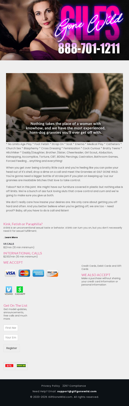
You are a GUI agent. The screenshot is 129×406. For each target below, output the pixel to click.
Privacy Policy (50, 386)
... (10, 237)
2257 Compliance (74, 386)
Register (11, 348)
